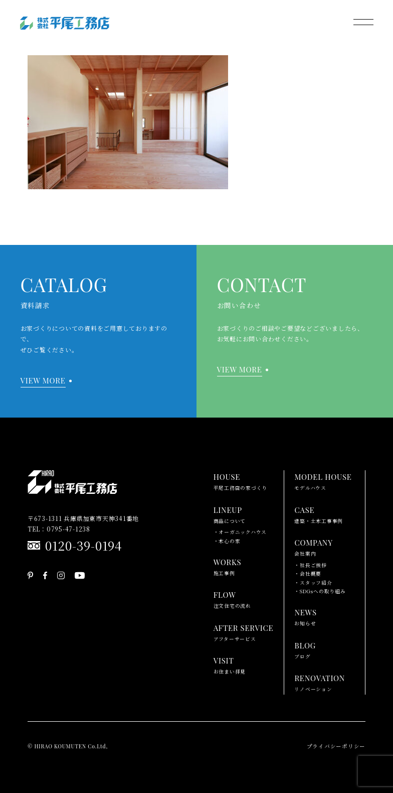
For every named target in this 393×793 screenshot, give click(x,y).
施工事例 (228, 566)
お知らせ (305, 616)
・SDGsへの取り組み (319, 591)
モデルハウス (322, 480)
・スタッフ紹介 (313, 582)
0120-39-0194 (83, 545)
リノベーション (319, 682)
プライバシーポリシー (336, 746)
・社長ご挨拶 (310, 565)
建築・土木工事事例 (318, 513)
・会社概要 (307, 573)
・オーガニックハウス (240, 532)
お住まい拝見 (230, 664)
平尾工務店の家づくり (241, 480)
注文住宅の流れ (232, 598)
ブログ (305, 649)
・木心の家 (227, 541)
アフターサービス (244, 631)
